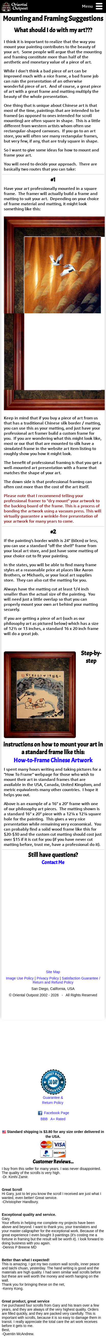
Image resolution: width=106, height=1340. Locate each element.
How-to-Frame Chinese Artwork (53, 760)
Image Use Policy (20, 978)
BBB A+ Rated (53, 1119)
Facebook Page (53, 1113)
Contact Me (53, 862)
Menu (92, 6)
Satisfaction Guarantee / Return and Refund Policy (66, 980)
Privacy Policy (48, 978)
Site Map (53, 972)
